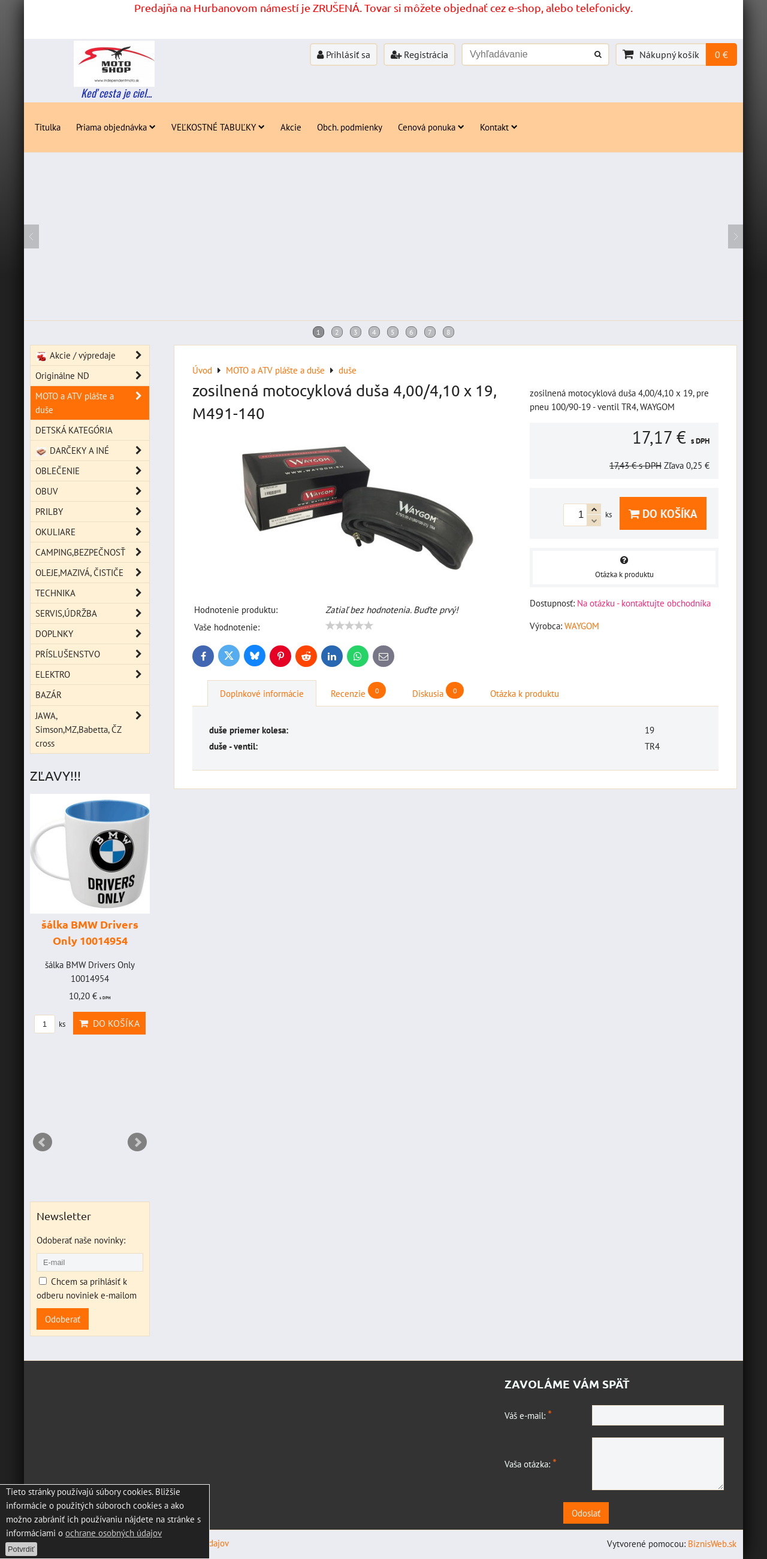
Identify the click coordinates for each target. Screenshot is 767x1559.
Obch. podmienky (349, 127)
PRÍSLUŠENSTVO (92, 654)
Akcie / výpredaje (92, 355)
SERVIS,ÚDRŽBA (92, 613)
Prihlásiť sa (343, 54)
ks (49, 1024)
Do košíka (663, 513)
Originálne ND (92, 376)
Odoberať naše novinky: (81, 1240)
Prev (42, 1142)
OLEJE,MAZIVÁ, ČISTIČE (92, 573)
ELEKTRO (92, 674)
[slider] (349, 625)
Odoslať (617, 1513)
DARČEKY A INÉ (92, 450)
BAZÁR (48, 694)
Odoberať (62, 1319)
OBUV (92, 491)
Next (137, 1142)
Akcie (290, 127)
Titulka (48, 127)
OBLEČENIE (92, 471)
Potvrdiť (21, 1549)
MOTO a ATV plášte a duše (92, 403)
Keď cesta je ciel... (116, 93)
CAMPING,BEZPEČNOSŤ (92, 552)
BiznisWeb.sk (712, 1543)
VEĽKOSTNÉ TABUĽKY (218, 127)
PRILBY (92, 511)
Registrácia (419, 54)
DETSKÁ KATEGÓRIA (74, 430)
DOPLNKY (92, 634)
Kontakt (499, 127)
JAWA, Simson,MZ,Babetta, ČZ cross (92, 729)
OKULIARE (92, 532)
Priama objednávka (116, 127)
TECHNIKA (92, 593)
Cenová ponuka (431, 127)
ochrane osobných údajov (113, 1533)
